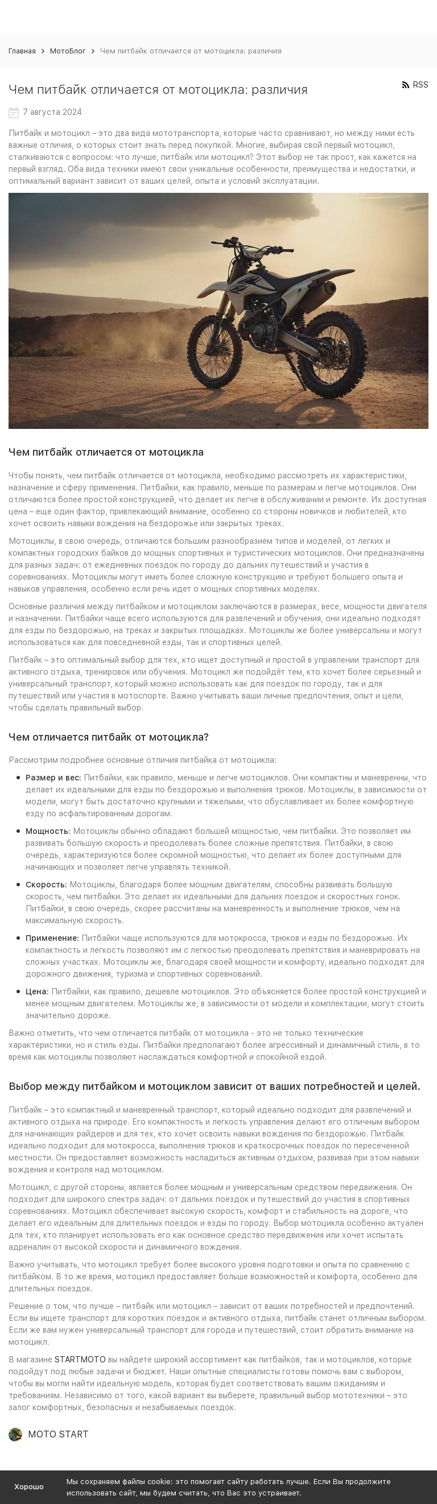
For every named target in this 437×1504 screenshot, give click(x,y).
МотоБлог (68, 51)
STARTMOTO (79, 1359)
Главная (22, 51)
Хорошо (29, 1486)
